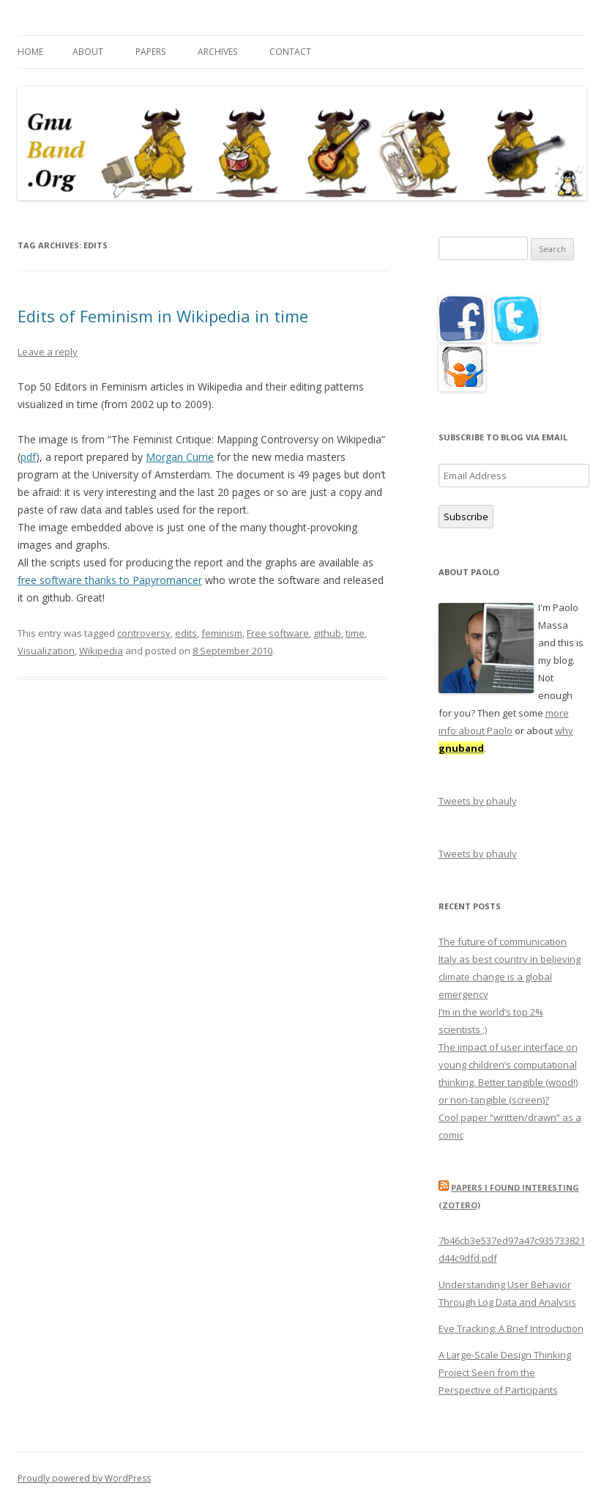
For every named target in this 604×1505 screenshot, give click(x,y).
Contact (290, 51)
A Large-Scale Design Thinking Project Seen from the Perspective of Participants (505, 1372)
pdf (28, 457)
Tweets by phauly (478, 800)
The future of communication (503, 941)
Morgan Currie (180, 457)
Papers (150, 51)
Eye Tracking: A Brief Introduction (511, 1328)
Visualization (46, 650)
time (355, 633)
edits (186, 633)
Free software (278, 633)
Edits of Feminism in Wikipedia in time (163, 316)
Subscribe (466, 516)
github (327, 633)
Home (30, 51)
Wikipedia (101, 650)
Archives (217, 51)
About (87, 51)
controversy (144, 633)
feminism (221, 633)
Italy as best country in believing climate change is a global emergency (510, 977)
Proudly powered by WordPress (84, 1478)
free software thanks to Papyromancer (110, 580)
